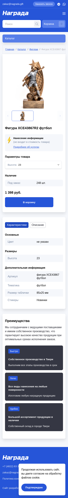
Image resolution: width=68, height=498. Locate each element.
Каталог (22, 49)
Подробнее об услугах (26, 147)
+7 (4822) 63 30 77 (13, 466)
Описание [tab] (38, 225)
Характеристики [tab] (17, 225)
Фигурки (33, 49)
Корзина (54, 24)
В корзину (29, 202)
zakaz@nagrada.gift (12, 4)
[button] (8, 116)
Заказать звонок (44, 4)
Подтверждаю (34, 487)
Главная (9, 49)
